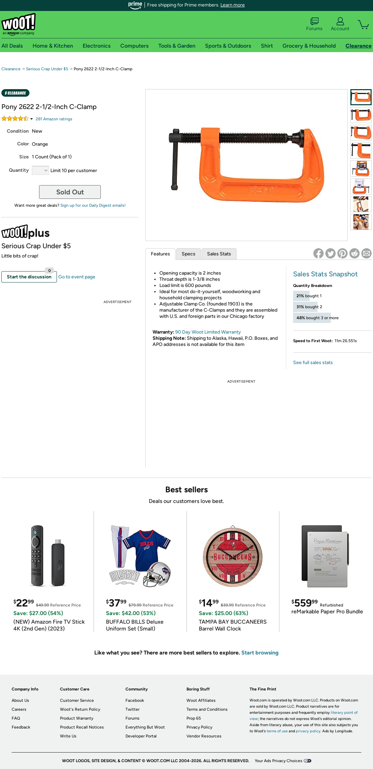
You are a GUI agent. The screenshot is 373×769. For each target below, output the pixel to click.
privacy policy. (308, 731)
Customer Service (77, 700)
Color (23, 144)
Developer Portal (141, 736)
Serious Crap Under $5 (47, 69)
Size (24, 157)
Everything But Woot (145, 727)
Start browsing (260, 652)
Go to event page (76, 277)
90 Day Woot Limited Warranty (208, 332)
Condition (18, 131)
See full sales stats (313, 362)
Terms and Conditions (207, 709)
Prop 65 (193, 718)
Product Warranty (76, 718)
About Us (20, 700)
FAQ (16, 718)
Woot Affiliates (201, 700)
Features (160, 254)
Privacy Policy (199, 727)
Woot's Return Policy (80, 709)
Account (340, 24)
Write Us (68, 736)
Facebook (134, 700)
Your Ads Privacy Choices (278, 760)
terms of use (277, 731)
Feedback (21, 727)
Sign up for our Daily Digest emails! (93, 205)
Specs (188, 254)
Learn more (232, 5)
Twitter (132, 709)
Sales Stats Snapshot (325, 274)
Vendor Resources (203, 736)
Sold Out (70, 192)
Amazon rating (54, 119)
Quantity (19, 170)
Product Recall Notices (82, 727)
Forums (314, 24)
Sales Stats (219, 254)
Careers (19, 709)
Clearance (11, 69)
